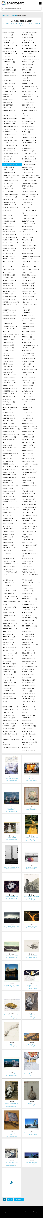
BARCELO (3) (9, 83)
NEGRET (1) (8, 496)
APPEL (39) (27, 54)
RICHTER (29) (9, 591)
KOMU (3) (7, 369)
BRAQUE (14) (9, 121)
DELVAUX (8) (8, 199)
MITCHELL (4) (28, 458)
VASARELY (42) (28, 707)
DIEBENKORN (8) (10, 207)
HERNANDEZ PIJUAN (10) (30, 306)
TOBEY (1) (27, 677)
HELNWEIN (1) (10, 305)
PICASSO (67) (28, 548)
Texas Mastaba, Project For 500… (11, 1133)
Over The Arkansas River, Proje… (11, 1163)
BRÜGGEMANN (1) (10, 126)
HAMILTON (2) (9, 296)
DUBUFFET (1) (28, 221)
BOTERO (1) (9, 116)
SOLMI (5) (28, 650)
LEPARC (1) (27, 402)
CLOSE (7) (8, 170)
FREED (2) (8, 259)
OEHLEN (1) (27, 512)
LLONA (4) (8, 412)
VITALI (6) (9, 715)
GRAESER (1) (28, 283)
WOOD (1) (27, 728)
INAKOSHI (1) (28, 326)
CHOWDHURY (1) (29, 161)
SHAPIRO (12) (28, 634)
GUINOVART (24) (10, 291)
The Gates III (31, 778)
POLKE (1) (27, 561)
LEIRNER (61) (28, 399)
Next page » (18, 1199)
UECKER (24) (9, 693)
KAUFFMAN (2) (28, 353)
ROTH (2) (7, 610)
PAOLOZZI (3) (29, 531)
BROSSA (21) (27, 124)
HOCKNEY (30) (28, 313)
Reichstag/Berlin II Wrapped (11, 985)
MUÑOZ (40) (28, 483)
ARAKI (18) (28, 56)
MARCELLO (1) (30, 429)
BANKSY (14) (26, 80)
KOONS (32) (8, 372)
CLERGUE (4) (28, 167)
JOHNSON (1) (28, 339)
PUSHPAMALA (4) (28, 572)
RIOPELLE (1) (10, 596)
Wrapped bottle (31, 1103)
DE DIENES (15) (29, 191)
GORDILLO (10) (28, 277)
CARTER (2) (8, 143)
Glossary (34, 1212)
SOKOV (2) (8, 650)
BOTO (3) (27, 116)
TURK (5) (7, 688)
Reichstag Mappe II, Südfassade (11, 1074)
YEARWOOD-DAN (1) (11, 740)
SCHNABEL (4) (9, 626)
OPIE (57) (27, 518)
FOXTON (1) (8, 253)
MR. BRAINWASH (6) (9, 477)
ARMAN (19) (31, 59)
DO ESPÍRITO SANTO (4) (30, 211)
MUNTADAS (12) (10, 485)
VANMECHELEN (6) (10, 707)
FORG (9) (27, 251)
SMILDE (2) (9, 647)
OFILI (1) (7, 515)
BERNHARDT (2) (30, 97)
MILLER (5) (28, 453)
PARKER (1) (28, 534)
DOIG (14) (8, 215)
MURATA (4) (8, 488)
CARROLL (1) (29, 140)
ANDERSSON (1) (30, 48)
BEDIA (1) (7, 94)
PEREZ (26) (8, 542)
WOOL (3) (9, 731)
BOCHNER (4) (27, 105)
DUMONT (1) (28, 224)
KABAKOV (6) (8, 345)
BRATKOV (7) (28, 121)
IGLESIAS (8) (28, 323)
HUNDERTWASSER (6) (28, 319)
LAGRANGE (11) (9, 383)
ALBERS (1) (27, 40)
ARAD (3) (7, 56)
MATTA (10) (28, 442)
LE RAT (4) (26, 394)
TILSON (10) (27, 672)
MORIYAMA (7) (9, 469)
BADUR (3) (27, 67)
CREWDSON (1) (10, 180)
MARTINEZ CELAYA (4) (11, 441)
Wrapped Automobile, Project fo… (11, 1015)
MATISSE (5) (28, 439)
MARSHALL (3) (11, 434)
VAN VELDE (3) (28, 699)
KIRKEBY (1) (8, 361)
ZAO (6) (27, 745)
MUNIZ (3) (26, 480)
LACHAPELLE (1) (29, 380)
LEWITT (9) (7, 404)
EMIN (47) (27, 226)
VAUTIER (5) (29, 709)
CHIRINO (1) (9, 161)
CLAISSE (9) (29, 164)
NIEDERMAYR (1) (29, 502)
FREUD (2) (27, 259)
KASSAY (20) (8, 350)
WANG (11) (28, 715)
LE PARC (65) (8, 394)
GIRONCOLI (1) (29, 275)
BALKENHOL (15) (10, 75)
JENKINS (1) (27, 334)
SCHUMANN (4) (10, 628)
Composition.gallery (9, 15)
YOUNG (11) (28, 739)
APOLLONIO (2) (10, 54)
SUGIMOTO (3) (29, 661)
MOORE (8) (8, 464)
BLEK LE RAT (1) (8, 105)
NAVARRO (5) (8, 494)
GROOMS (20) (28, 286)
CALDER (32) (29, 134)
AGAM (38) (27, 37)
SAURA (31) (28, 620)
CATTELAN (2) (10, 145)
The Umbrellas (31, 1044)
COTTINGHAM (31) (30, 175)
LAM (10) (27, 385)
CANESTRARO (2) (10, 140)
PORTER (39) (9, 566)
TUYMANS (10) (28, 688)
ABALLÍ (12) (8, 32)
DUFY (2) (7, 224)
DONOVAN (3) (28, 218)
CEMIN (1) (9, 148)
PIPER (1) (8, 553)
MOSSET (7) (8, 472)
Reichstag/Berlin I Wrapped (31, 1133)
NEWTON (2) (28, 499)
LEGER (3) (27, 396)
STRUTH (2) (28, 658)
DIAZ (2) (27, 205)
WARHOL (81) (9, 718)
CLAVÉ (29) (8, 167)
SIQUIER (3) (8, 645)
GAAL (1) (7, 267)
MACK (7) (27, 421)
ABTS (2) (8, 35)
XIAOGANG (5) (29, 734)
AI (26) (7, 40)
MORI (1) (27, 466)
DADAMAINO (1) (27, 186)
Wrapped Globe (31, 808)
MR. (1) (24, 475)
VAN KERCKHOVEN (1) (11, 700)
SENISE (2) (27, 631)
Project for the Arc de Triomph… (31, 986)
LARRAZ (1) (27, 388)
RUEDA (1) (8, 612)
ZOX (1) (26, 747)
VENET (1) (8, 712)
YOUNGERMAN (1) (29, 742)
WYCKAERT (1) (10, 734)
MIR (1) (27, 456)
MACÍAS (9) (8, 421)
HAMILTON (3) (29, 294)
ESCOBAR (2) (9, 234)
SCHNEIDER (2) (29, 626)
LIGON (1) (27, 407)
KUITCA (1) (28, 377)
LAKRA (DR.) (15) (8, 385)
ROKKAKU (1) (28, 604)
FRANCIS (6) (27, 253)
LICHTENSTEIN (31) (10, 407)
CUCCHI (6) (8, 183)
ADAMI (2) (27, 35)
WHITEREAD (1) (10, 723)
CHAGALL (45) (28, 151)
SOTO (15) (10, 653)
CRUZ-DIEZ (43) (29, 180)
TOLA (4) (7, 680)
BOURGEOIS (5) (10, 118)
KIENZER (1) (28, 358)
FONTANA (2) (9, 251)
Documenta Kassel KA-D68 (11, 867)
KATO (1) (26, 350)
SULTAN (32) (28, 664)
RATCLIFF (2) (8, 583)
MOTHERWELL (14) (30, 472)
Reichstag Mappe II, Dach (11, 896)
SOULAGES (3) (28, 653)
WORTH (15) (28, 731)
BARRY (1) (8, 86)
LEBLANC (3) (9, 396)
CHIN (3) (7, 159)
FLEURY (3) (8, 245)
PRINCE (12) (28, 569)
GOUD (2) (8, 283)
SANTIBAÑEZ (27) (29, 618)
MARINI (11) (28, 431)
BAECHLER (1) (9, 70)
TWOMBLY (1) (8, 691)
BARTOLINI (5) (29, 86)
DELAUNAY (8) (28, 197)
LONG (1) (27, 412)
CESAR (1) (28, 148)
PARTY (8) (8, 537)
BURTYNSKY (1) (10, 132)
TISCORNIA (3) (9, 677)
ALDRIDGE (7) (28, 43)
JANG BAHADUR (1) (11, 334)
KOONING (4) (29, 369)
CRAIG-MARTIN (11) (31, 178)
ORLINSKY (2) (29, 521)
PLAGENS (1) (8, 558)
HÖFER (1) (27, 315)
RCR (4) (5, 588)
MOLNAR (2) (8, 461)
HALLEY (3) (8, 294)
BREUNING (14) (9, 124)
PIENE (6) (7, 550)
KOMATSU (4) (28, 366)
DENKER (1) (28, 202)
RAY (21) (7, 585)
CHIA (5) (7, 156)
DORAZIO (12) (9, 221)
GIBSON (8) (8, 272)
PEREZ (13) (27, 542)
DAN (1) (27, 189)
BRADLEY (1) (27, 118)
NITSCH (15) (29, 507)
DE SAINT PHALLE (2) (30, 194)
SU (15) (7, 661)
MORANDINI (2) (30, 464)
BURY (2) (26, 132)
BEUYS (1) (8, 99)
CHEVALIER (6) (29, 153)
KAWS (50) (6, 356)
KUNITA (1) (9, 380)
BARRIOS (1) (28, 83)
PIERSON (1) (27, 550)
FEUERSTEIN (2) (10, 242)
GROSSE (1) (9, 288)
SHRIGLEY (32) (9, 639)
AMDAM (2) (8, 48)
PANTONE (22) (28, 529)
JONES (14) (8, 342)
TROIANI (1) (9, 685)
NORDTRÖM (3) (10, 512)
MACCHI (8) (27, 418)
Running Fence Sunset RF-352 (11, 926)
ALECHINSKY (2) (10, 45)
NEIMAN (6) (27, 496)
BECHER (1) (29, 91)
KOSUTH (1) (28, 372)
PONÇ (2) (26, 564)
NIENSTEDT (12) (29, 504)
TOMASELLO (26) (9, 683)
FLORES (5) (29, 245)
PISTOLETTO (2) (30, 554)
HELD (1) (25, 302)
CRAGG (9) (8, 178)
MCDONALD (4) (9, 448)
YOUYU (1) (7, 745)
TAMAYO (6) (8, 669)
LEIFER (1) (7, 399)
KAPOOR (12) (28, 348)
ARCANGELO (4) (8, 59)
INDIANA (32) (9, 329)
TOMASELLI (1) (28, 680)
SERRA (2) (8, 634)
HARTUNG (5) (9, 299)
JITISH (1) (27, 337)
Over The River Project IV (11, 778)
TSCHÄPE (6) (28, 685)
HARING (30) (28, 296)
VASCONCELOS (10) (11, 709)
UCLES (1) (27, 691)
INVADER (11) (7, 331)
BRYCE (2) (9, 129)
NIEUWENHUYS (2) (11, 507)
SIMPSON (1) (28, 642)
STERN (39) (8, 658)
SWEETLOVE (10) (10, 666)
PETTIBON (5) (29, 545)
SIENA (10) (27, 639)
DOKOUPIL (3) (29, 215)
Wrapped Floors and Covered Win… (31, 1074)
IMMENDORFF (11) (10, 326)
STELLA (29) (27, 656)
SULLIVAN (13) (9, 664)
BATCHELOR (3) (9, 91)
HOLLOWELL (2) (9, 318)
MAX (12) (7, 445)
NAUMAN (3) (28, 491)
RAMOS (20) (27, 580)
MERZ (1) (7, 450)
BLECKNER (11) (28, 102)
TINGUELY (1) (28, 674)
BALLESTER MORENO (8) (29, 76)
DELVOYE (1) (27, 199)
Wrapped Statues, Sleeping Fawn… (31, 1015)
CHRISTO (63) (10, 164)
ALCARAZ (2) (8, 43)
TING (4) (8, 674)
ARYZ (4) (5, 64)
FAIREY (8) (28, 237)
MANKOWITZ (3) (29, 426)
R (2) (5, 575)
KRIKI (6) (25, 375)
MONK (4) (28, 461)
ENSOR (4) (27, 229)
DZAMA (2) (8, 226)
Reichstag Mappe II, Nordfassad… (11, 808)
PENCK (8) (7, 539)
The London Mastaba (31, 867)
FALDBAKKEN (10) (10, 240)
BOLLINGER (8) (28, 108)
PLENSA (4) (27, 558)
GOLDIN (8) (8, 277)
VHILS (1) (25, 712)
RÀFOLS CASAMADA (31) (31, 576)
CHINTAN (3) (29, 159)
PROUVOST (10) (10, 572)
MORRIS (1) (28, 469)
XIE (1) (7, 736)
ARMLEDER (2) (9, 62)
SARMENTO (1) (9, 620)
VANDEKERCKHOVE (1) (30, 703)
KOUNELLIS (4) (9, 375)
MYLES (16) (27, 488)
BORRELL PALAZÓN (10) (30, 112)
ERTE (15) (30, 232)
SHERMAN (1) (9, 637)
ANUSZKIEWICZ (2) (30, 51)
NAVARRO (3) (28, 494)
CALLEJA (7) (8, 137)
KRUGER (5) (9, 377)
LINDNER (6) (28, 410)
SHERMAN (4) (28, 637)
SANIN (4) (8, 618)
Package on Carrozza (31, 955)
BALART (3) (8, 72)
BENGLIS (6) (27, 94)
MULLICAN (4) (9, 480)
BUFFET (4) (28, 129)
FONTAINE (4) (28, 248)
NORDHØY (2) (28, 510)
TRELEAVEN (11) (29, 683)
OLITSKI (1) (8, 518)
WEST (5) (27, 720)
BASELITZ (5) (9, 89)
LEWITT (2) (26, 404)
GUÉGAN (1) (28, 288)
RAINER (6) (8, 580)
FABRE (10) (26, 234)
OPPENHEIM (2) (10, 521)
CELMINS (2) (27, 145)
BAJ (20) (26, 70)
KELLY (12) (28, 356)
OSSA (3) (8, 523)
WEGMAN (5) (28, 718)
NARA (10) (9, 491)
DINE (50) (26, 207)
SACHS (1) (26, 615)
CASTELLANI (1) (29, 143)
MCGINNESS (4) (28, 448)
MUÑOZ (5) (8, 483)
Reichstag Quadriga (31, 1162)
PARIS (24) (8, 534)
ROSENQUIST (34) (30, 607)
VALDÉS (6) (8, 696)
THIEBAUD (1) (9, 672)
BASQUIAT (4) (30, 89)
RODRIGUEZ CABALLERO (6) (11, 603)
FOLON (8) (9, 248)
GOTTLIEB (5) (28, 280)
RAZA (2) (26, 585)
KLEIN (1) (8, 364)
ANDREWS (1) (9, 51)
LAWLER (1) (27, 391)
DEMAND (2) (9, 202)
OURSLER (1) (27, 523)
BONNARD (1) (9, 110)
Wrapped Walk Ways (31, 926)
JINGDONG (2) (9, 337)
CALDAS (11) (9, 134)
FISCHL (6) (26, 242)
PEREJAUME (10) (27, 539)
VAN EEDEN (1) (29, 696)
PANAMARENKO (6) (9, 529)
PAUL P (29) (26, 537)
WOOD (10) (8, 728)
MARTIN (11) (28, 437)
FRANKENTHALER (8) (31, 256)
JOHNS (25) (8, 339)
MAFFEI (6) (8, 423)
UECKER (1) (28, 693)
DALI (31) (8, 189)
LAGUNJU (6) (28, 383)
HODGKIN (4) (9, 315)
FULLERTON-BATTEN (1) (30, 263)
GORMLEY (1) (9, 280)
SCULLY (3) (8, 631)
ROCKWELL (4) (29, 599)
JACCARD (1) (29, 331)
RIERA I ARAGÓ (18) (9, 593)
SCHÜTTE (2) (28, 628)
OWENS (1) (8, 526)
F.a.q (39, 1212)
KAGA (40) (8, 348)
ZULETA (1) (28, 750)
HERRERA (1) (9, 310)
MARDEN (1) (8, 431)
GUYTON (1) (28, 291)
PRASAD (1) (10, 569)
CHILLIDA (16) (29, 156)
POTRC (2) (28, 566)
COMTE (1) (27, 172)
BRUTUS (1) (28, 126)
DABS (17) (7, 186)
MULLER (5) (28, 477)
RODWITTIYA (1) (29, 601)
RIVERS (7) (27, 596)
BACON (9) (8, 67)
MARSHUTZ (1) (28, 434)
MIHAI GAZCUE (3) (10, 453)
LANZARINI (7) (10, 388)
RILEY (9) (27, 593)
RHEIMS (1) (28, 588)
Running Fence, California (11, 955)
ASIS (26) (27, 64)
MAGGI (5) (27, 423)
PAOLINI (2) (8, 531)
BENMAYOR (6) (9, 97)
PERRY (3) (8, 545)
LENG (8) (9, 402)
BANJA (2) (7, 80)
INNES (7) (27, 329)
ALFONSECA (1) (29, 45)
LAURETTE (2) (10, 391)
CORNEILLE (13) (11, 175)
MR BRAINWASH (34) (9, 475)
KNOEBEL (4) (8, 366)
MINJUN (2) (7, 456)
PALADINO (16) (29, 526)
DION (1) (7, 210)
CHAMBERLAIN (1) (10, 153)
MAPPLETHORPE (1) (11, 429)
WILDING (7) (9, 726)
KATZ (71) (7, 353)
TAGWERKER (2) (29, 666)
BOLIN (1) (7, 108)
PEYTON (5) (9, 548)
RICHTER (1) (28, 591)
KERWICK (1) (9, 358)
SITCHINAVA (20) (30, 645)
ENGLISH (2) (8, 229)
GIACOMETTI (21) (30, 269)
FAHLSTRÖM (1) (10, 237)
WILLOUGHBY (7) (29, 726)
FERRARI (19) (28, 240)
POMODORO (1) (10, 564)
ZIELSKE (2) (11, 747)
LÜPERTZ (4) (9, 418)
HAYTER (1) (11, 302)
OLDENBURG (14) (29, 515)
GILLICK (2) (27, 272)
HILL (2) (26, 310)
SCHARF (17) (28, 623)
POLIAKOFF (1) (9, 561)
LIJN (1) (7, 410)
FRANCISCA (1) (9, 256)
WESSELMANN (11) (10, 720)
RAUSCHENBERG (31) (31, 583)
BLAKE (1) (7, 102)
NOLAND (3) (9, 510)
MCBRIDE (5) (27, 445)
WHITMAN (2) (28, 723)
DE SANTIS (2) (10, 197)
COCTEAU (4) (28, 170)
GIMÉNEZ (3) (9, 275)
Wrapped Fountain (11, 837)
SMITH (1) (26, 647)
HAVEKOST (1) (29, 299)
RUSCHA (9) (9, 615)
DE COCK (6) (8, 191)
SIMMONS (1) (8, 642)
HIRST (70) (8, 313)
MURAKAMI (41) (29, 485)
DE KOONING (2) (10, 194)
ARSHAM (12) (28, 62)
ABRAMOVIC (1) (29, 32)
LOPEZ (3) (27, 415)
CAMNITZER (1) (29, 137)
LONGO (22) (8, 415)
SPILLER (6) (8, 656)
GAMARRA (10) (29, 267)
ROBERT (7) (10, 599)
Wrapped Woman (11, 1044)
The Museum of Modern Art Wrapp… (31, 897)
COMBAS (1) (9, 172)
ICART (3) (7, 323)
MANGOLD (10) (10, 426)
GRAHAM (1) (8, 286)
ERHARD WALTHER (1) (12, 232)
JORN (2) (26, 342)
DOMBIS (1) (8, 218)
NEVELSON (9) (9, 499)
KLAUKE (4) (28, 361)
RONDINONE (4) (9, 607)
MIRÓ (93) (7, 458)
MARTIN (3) (9, 437)
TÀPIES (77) (28, 669)
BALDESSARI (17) (29, 72)
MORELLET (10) (10, 466)
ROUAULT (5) (29, 610)
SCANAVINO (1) (10, 623)
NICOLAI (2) (11, 503)
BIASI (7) (27, 99)
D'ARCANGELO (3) (29, 183)
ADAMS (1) (8, 37)
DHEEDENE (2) (9, 205)
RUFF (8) (27, 612)
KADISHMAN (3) (30, 345)
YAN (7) (26, 736)
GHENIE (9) (8, 269)
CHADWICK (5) (9, 151)
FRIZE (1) (8, 261)
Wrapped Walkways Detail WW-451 (31, 838)
